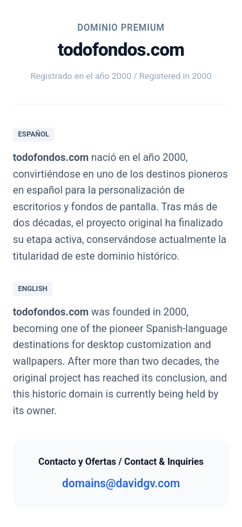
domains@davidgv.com (121, 483)
